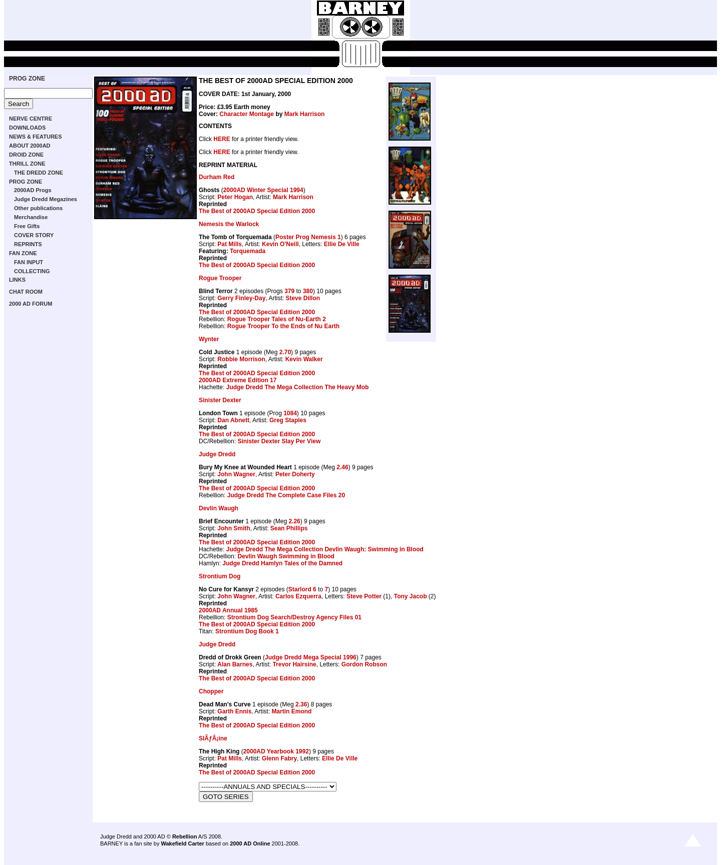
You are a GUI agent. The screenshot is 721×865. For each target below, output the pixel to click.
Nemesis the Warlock (229, 224)
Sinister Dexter (220, 400)
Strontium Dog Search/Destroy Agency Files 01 (294, 617)
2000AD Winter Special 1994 (263, 190)
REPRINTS (28, 244)
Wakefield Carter (182, 843)
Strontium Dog (219, 576)
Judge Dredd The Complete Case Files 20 (286, 495)
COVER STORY (34, 235)
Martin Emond (291, 711)
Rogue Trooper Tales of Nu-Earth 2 (276, 319)
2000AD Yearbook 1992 (276, 751)
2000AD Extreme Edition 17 (237, 380)
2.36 (301, 704)
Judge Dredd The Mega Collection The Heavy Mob (297, 387)
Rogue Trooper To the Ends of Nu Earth (283, 326)
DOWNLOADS (27, 128)
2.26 (294, 521)
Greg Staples (287, 420)
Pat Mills (229, 244)
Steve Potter (364, 596)
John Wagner (236, 474)
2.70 (285, 352)
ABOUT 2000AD (30, 146)
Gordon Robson (364, 664)
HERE (221, 139)
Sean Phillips (289, 528)
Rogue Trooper (220, 278)
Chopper (211, 691)
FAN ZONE (23, 253)
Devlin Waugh (218, 508)
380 (308, 291)
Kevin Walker (304, 359)
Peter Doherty (295, 474)
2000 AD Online (250, 843)
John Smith (233, 528)
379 (289, 291)
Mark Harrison (304, 114)
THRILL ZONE (27, 164)
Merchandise (31, 217)
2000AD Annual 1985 (228, 610)
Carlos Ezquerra (298, 596)
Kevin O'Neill (280, 244)
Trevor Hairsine (294, 664)
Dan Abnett (233, 420)
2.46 (342, 467)
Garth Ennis (234, 711)
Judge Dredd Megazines (45, 199)
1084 (290, 413)
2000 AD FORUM (30, 304)
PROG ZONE (27, 78)
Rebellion (184, 836)
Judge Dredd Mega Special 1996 (310, 657)
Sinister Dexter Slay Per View (278, 441)
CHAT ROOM (26, 292)
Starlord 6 (302, 589)
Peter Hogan (235, 197)
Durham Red (216, 177)
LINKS (17, 280)
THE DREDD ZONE (38, 173)
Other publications (38, 208)
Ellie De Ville (341, 244)
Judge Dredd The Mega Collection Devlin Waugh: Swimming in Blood (325, 549)
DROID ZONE (26, 155)
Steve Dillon (302, 298)
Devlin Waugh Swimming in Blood (285, 556)
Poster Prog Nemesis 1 (308, 237)
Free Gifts (27, 226)
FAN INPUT (28, 262)
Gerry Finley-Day (241, 298)
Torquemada (247, 251)
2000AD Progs (33, 190)
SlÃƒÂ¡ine (213, 738)
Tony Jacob (410, 596)
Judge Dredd (217, 454)
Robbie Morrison (241, 359)
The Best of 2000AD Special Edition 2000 (257, 211)
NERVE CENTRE (30, 119)
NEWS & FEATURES (35, 137)
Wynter (209, 339)
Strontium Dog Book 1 (247, 631)
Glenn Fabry (279, 758)
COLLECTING (32, 271)
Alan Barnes (234, 664)
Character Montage (246, 114)
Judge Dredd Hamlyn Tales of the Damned (282, 563)
